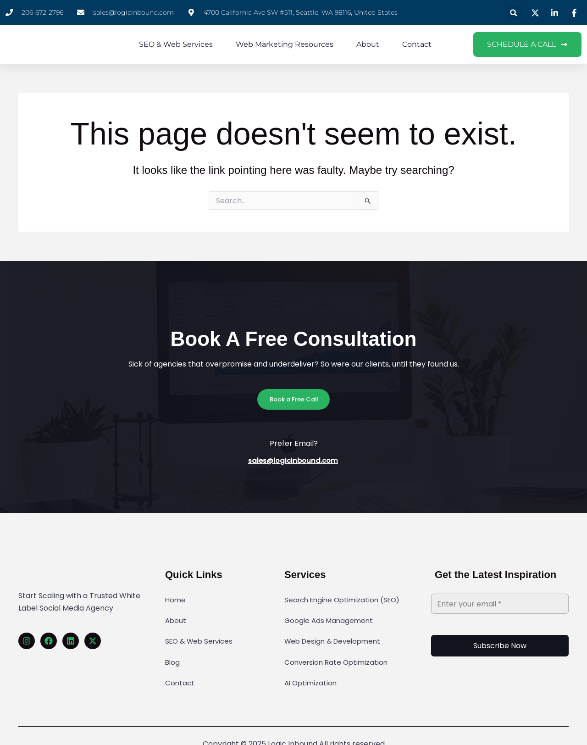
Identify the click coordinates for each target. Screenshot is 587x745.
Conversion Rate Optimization (338, 644)
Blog (173, 644)
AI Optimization (311, 659)
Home (176, 599)
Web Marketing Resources (284, 44)
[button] (514, 13)
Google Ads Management (330, 614)
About (367, 44)
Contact (417, 44)
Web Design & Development (335, 629)
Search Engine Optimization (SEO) (345, 599)
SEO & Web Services (176, 44)
